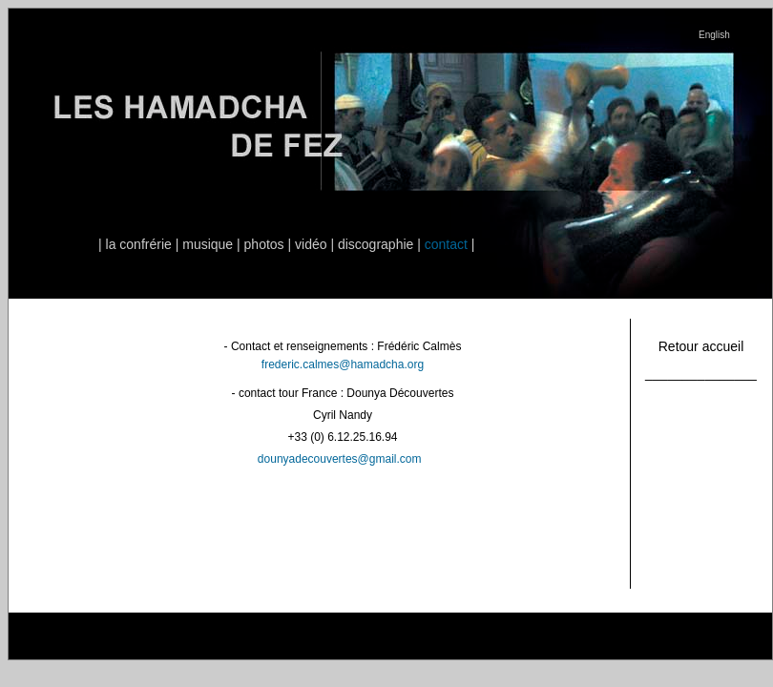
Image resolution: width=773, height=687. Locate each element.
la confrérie (139, 244)
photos (264, 244)
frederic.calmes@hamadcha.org (342, 364)
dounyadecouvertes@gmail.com (340, 459)
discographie (375, 244)
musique (207, 244)
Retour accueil (701, 346)
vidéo (310, 244)
